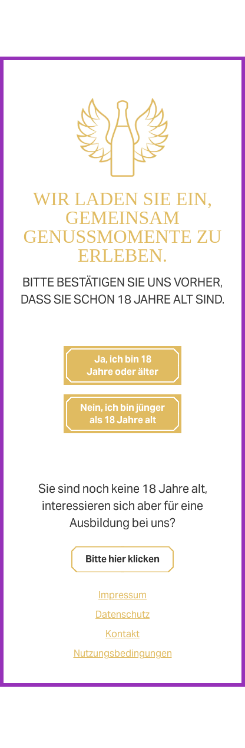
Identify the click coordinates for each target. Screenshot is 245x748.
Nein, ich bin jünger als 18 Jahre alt (122, 413)
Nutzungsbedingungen (123, 653)
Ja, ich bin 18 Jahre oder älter (122, 365)
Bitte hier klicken (122, 559)
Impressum (122, 595)
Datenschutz (122, 614)
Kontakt (122, 634)
